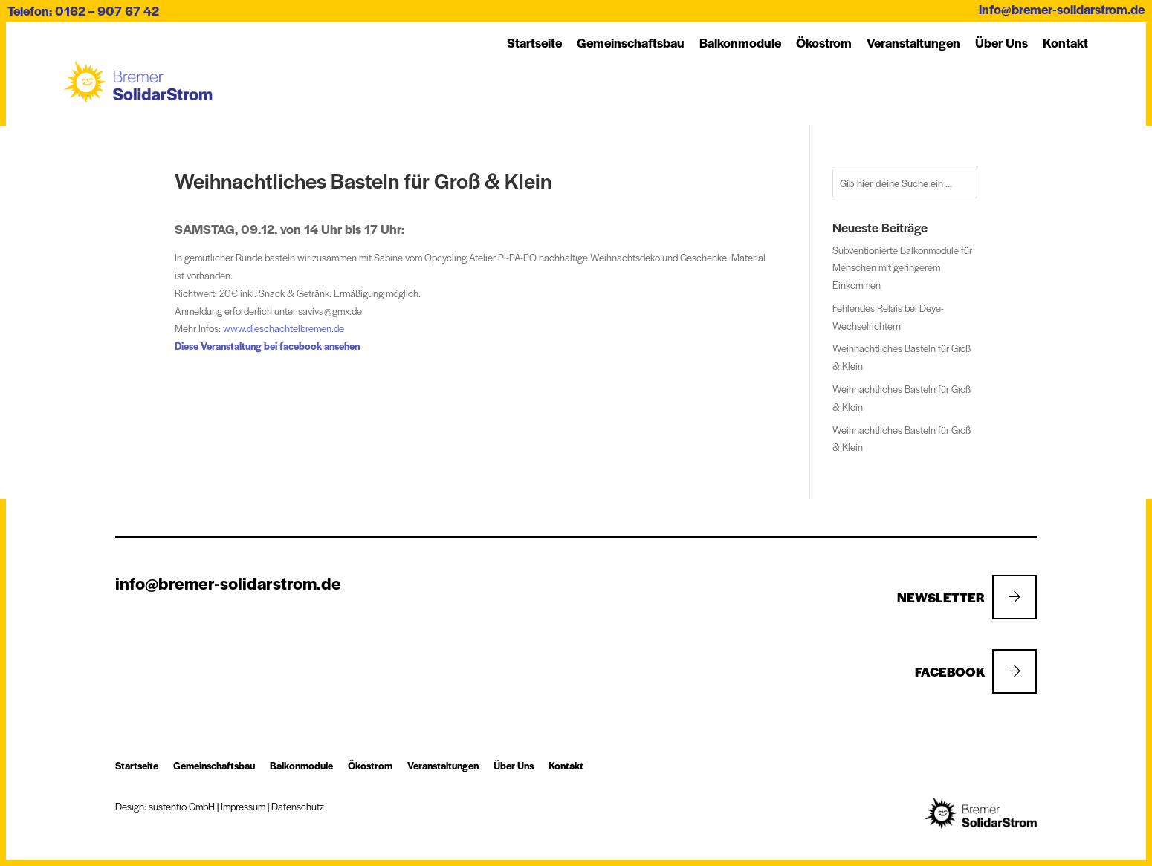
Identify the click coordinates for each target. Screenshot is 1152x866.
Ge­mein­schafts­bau (631, 42)
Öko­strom (824, 42)
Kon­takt (1065, 42)
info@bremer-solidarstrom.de (1062, 9)
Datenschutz (297, 806)
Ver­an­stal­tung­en (913, 42)
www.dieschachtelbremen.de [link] (283, 328)
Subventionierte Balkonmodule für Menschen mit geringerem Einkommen (902, 268)
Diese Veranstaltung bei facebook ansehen (267, 346)
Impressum (243, 806)
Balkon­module (740, 42)
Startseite (534, 42)
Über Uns (1001, 42)
